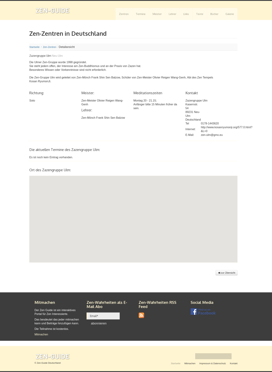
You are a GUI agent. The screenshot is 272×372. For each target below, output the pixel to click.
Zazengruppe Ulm (196, 100)
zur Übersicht (226, 272)
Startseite (175, 363)
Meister (157, 14)
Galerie (230, 14)
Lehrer (172, 14)
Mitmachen (41, 334)
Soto (32, 100)
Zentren (124, 14)
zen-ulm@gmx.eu (212, 134)
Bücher (214, 14)
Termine (141, 14)
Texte (199, 14)
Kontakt (233, 363)
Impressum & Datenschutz (212, 363)
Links (186, 14)
